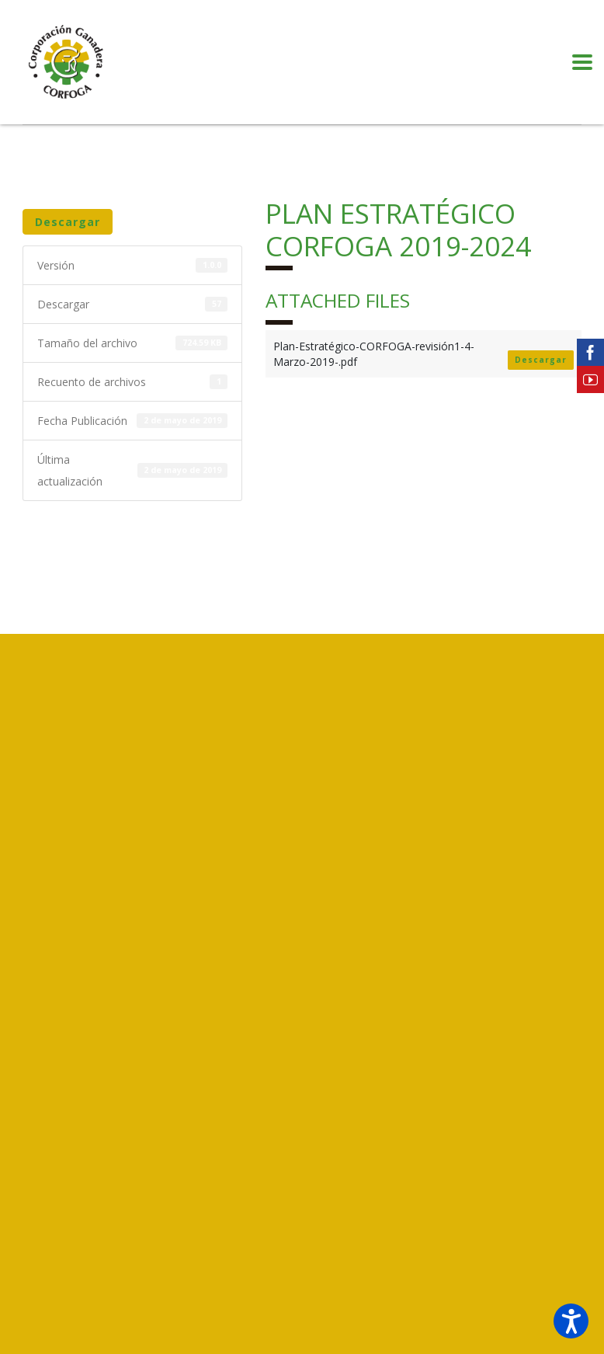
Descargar (67, 221)
